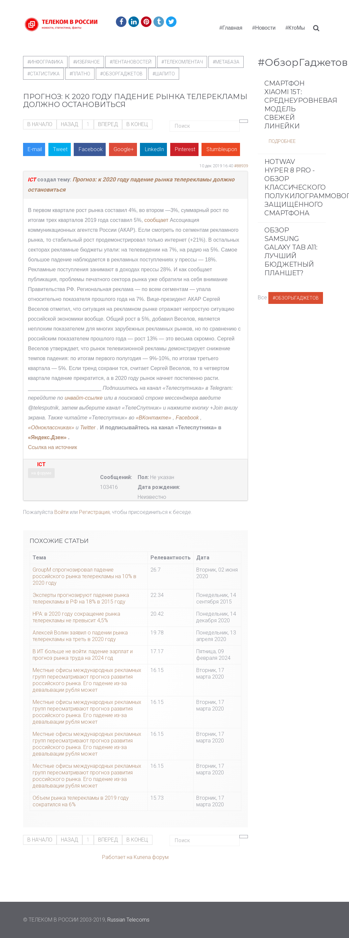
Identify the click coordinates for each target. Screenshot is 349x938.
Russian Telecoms (128, 920)
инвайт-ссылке (83, 398)
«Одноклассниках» (51, 427)
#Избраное (86, 62)
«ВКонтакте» (153, 417)
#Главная (230, 28)
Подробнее (282, 141)
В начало (39, 124)
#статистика (43, 73)
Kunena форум (151, 857)
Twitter (87, 427)
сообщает (156, 220)
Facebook (187, 417)
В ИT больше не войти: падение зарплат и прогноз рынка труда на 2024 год (83, 654)
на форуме (41, 473)
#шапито (163, 73)
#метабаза (226, 62)
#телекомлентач (182, 62)
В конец (137, 124)
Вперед (108, 124)
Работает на (117, 857)
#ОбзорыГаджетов (296, 298)
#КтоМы (295, 28)
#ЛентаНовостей (130, 62)
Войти (61, 512)
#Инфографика (45, 62)
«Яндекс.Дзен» (47, 437)
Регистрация (94, 512)
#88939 (241, 165)
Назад (69, 124)
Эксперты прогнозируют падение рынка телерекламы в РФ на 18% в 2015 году (81, 598)
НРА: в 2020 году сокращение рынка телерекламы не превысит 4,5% (76, 617)
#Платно (79, 73)
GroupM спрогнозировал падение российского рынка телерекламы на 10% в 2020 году (84, 576)
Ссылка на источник (52, 447)
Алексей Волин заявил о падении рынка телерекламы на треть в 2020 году (80, 636)
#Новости (264, 28)
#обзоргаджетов (121, 73)
